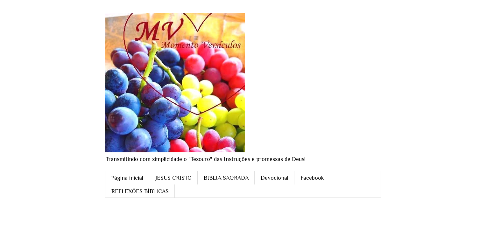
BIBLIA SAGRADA (226, 178)
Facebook (312, 178)
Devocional (274, 178)
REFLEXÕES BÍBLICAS (140, 191)
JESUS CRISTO (173, 178)
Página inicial (127, 178)
